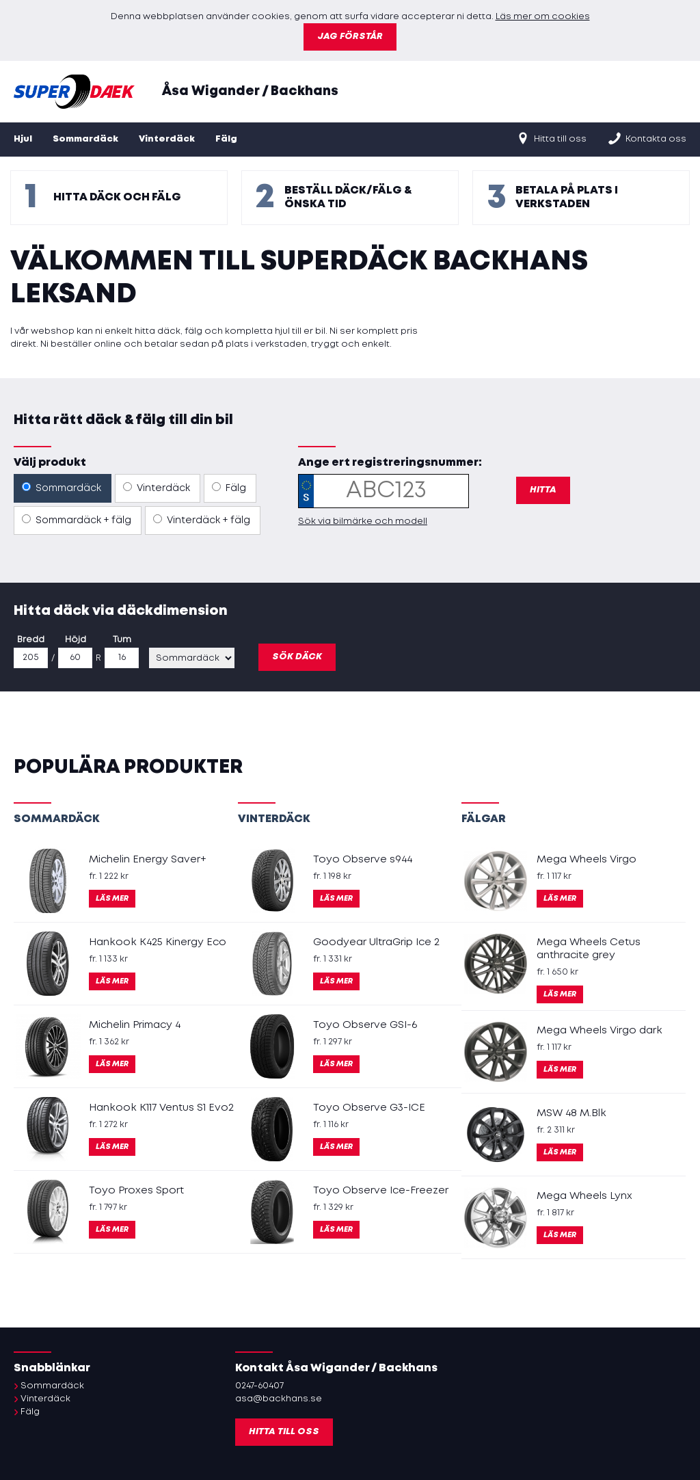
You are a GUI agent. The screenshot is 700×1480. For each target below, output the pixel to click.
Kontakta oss (646, 138)
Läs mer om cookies (543, 17)
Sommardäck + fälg (76, 519)
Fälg (226, 139)
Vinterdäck (167, 139)
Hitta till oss (551, 138)
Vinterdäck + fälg (201, 519)
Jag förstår (350, 36)
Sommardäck (85, 139)
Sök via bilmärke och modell (362, 521)
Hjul (23, 139)
